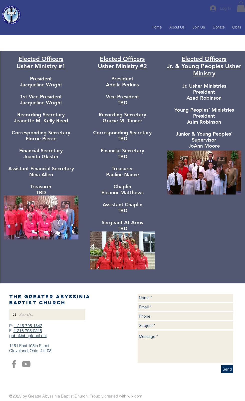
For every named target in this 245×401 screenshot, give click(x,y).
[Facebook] (14, 364)
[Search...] (47, 314)
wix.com (134, 396)
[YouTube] (26, 364)
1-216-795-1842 (28, 325)
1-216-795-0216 (27, 330)
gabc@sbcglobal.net (28, 335)
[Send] (227, 369)
